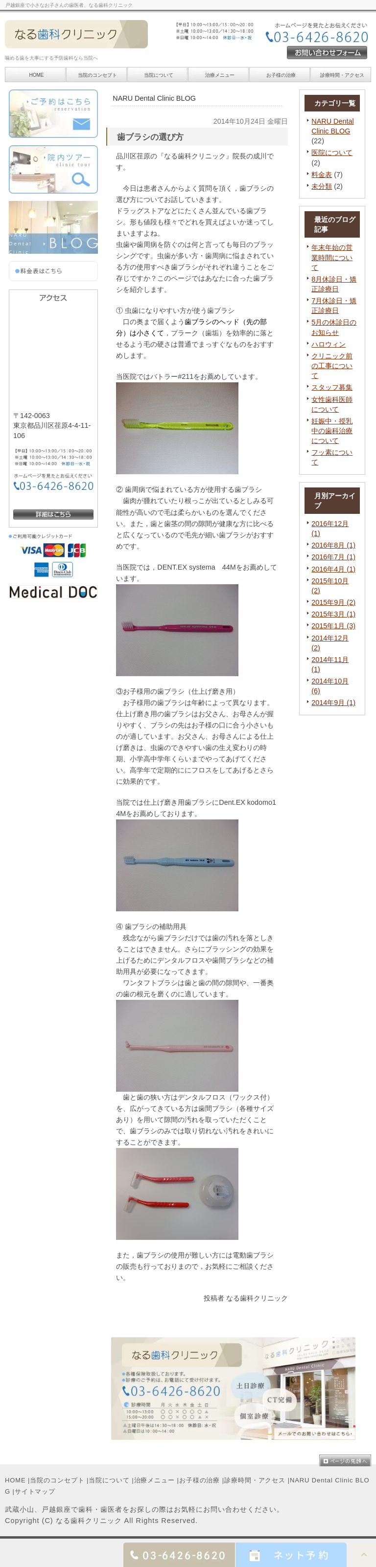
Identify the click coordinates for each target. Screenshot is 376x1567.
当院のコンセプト (57, 1480)
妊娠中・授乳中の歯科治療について (331, 430)
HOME (15, 1480)
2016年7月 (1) (333, 557)
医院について (331, 152)
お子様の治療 (199, 1480)
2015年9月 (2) (333, 602)
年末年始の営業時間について (331, 257)
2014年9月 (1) (333, 702)
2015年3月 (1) (333, 614)
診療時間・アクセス (254, 1480)
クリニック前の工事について (331, 365)
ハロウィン (328, 344)
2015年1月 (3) (333, 626)
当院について (158, 75)
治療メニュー (220, 75)
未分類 (321, 186)
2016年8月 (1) (333, 545)
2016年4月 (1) (333, 569)
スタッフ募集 (331, 387)
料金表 (321, 174)
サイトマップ (35, 1491)
